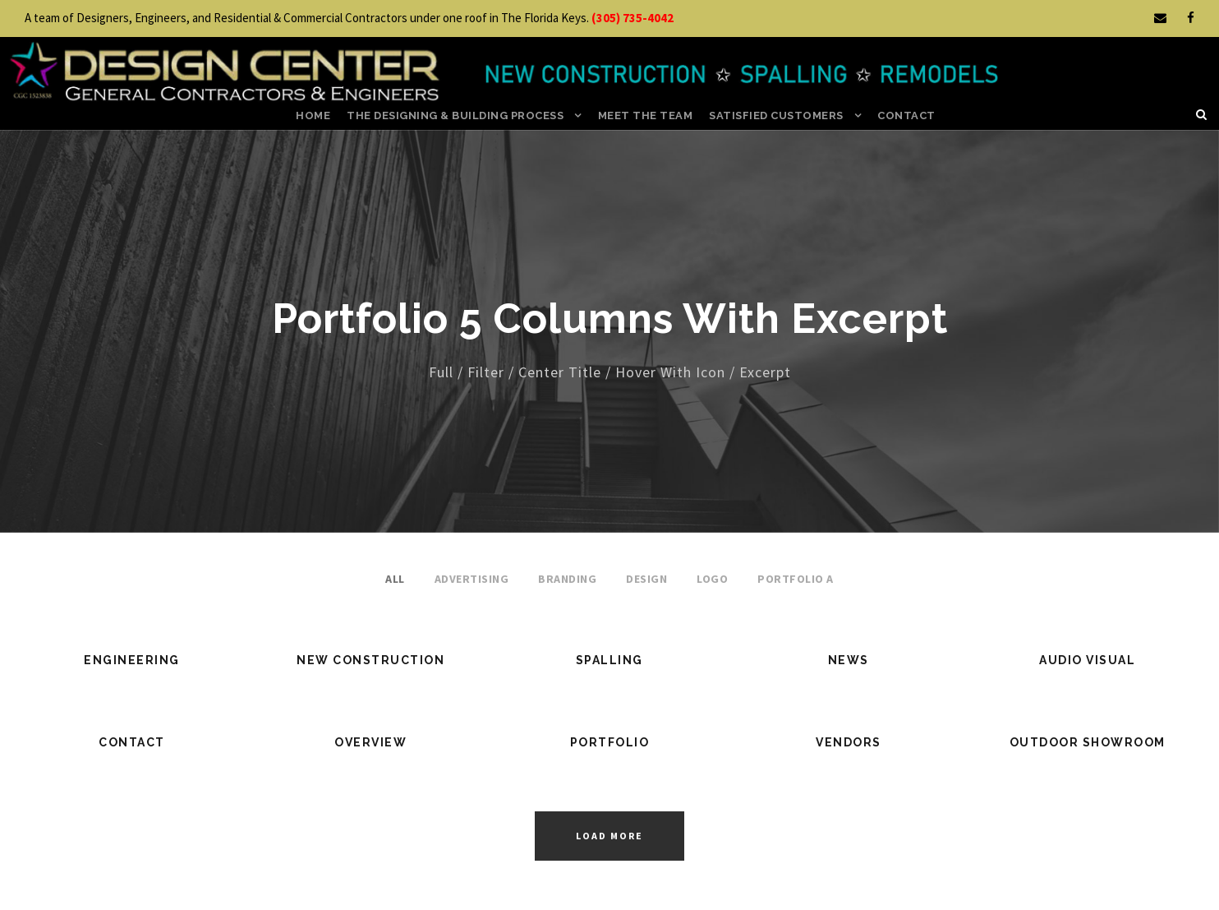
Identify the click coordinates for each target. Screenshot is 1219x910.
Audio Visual (1087, 660)
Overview (370, 742)
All (395, 578)
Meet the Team (645, 115)
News (848, 660)
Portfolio (610, 742)
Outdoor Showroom (1088, 742)
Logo (712, 578)
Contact (906, 115)
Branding (567, 578)
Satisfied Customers (776, 115)
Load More (609, 835)
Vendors (848, 742)
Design (646, 578)
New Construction (370, 660)
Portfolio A (795, 578)
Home (313, 115)
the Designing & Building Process (455, 115)
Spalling (609, 660)
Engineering (132, 660)
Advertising (472, 578)
